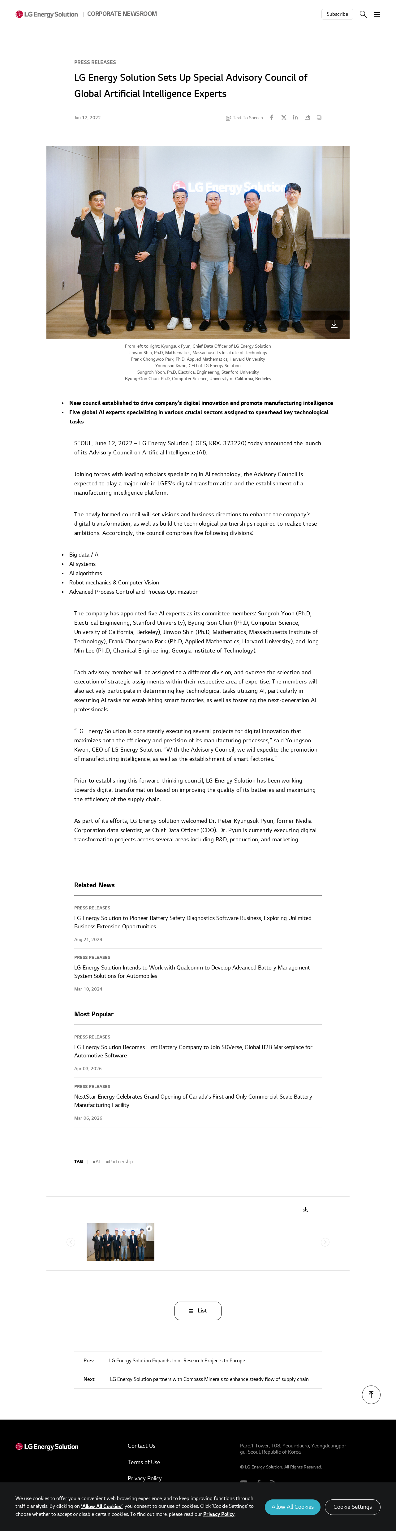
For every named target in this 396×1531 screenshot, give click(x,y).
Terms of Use (144, 1462)
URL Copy (307, 117)
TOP (371, 1395)
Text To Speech (248, 117)
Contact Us (141, 1446)
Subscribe (337, 14)
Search (363, 14)
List (202, 1311)
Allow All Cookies (293, 1507)
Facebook (272, 117)
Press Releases (95, 62)
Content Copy (319, 117)
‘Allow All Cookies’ (102, 1506)
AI (98, 1161)
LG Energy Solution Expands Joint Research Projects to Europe (164, 1361)
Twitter (283, 117)
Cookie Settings (353, 1507)
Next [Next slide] (325, 1242)
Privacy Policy (145, 1478)
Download (305, 1210)
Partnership (121, 1161)
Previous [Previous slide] (71, 1242)
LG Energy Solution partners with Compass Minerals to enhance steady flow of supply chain (196, 1379)
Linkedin (295, 117)
